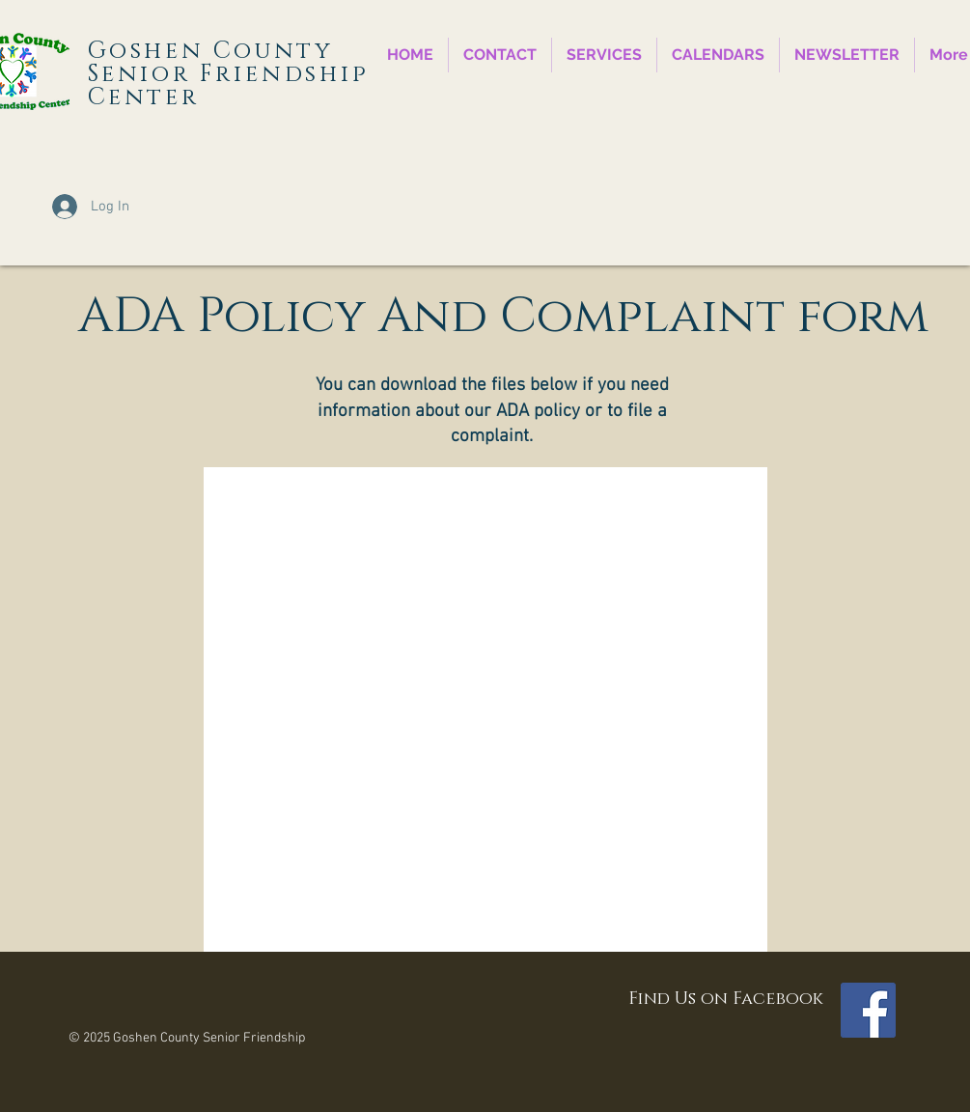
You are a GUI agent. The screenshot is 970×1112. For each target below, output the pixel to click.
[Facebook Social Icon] (868, 1010)
